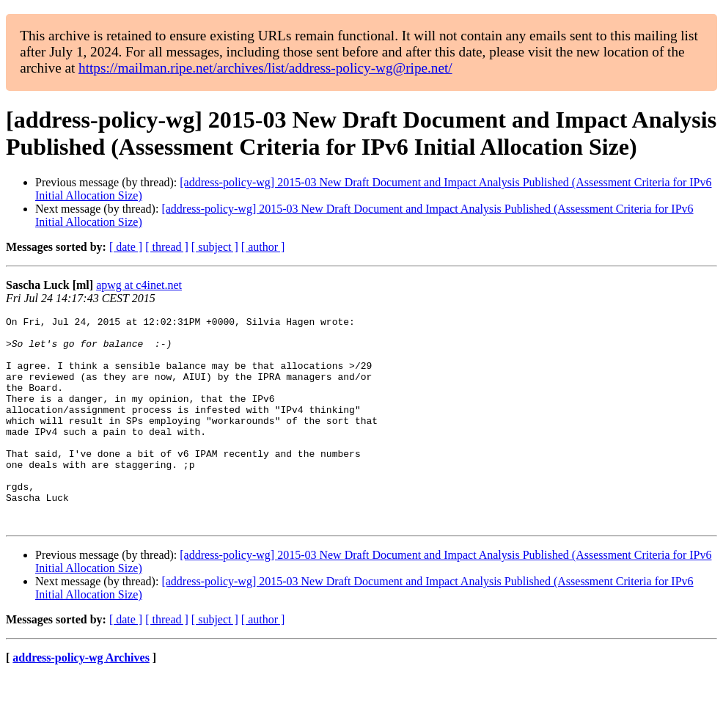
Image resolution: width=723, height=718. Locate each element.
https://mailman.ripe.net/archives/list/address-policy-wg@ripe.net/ (265, 68)
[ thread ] (166, 247)
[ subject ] (214, 247)
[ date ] (125, 247)
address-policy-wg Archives (81, 699)
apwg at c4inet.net (139, 285)
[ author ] (263, 247)
